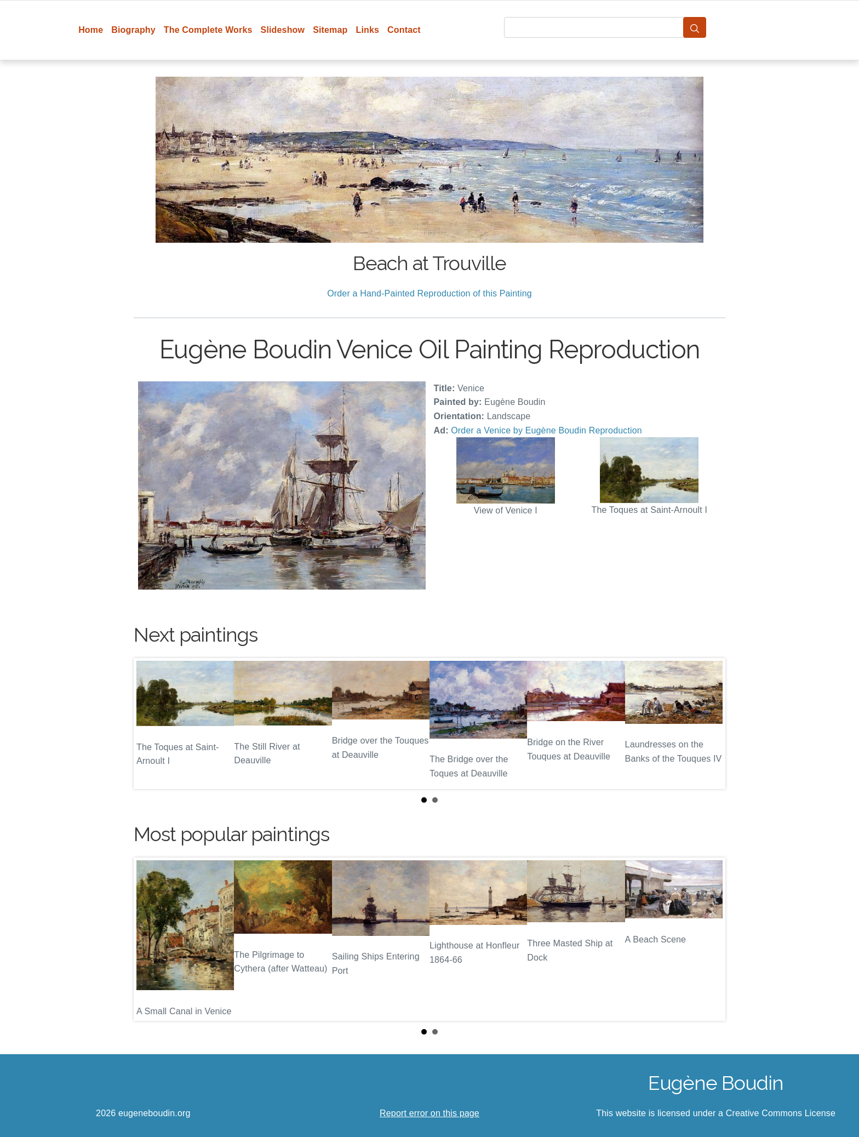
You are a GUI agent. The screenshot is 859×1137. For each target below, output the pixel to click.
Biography (133, 30)
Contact (404, 30)
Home (90, 30)
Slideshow (283, 30)
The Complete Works (208, 30)
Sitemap (330, 30)
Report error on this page (429, 1113)
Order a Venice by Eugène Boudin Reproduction (546, 430)
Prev (150, 724)
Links (368, 30)
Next (708, 724)
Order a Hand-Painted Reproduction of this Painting (429, 293)
